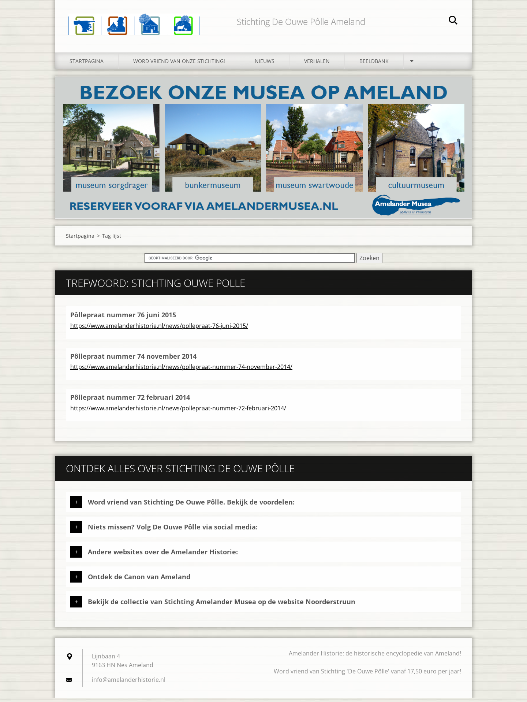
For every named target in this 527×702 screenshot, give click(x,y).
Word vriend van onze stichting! (179, 65)
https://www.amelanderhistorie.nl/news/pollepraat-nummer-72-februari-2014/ (178, 412)
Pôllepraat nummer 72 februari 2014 (130, 401)
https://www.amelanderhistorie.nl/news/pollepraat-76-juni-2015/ (159, 330)
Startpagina (87, 65)
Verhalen (317, 65)
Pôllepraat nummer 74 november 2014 (133, 360)
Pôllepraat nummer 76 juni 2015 (123, 319)
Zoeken (453, 21)
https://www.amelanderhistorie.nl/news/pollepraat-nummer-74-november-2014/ (181, 371)
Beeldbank (374, 65)
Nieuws (264, 65)
